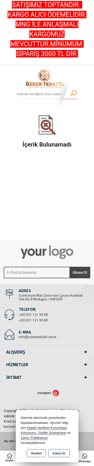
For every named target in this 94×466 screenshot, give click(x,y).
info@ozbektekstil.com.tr (38, 336)
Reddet (36, 453)
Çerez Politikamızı (34, 438)
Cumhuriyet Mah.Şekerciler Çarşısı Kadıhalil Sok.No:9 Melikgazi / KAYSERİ (51, 297)
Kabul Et (59, 453)
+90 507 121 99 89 (33, 314)
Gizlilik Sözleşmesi (52, 433)
